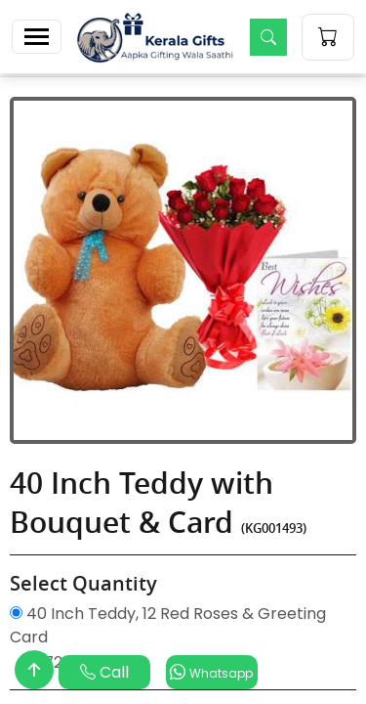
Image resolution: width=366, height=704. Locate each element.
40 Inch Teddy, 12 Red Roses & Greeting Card (168, 625)
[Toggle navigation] (36, 37)
